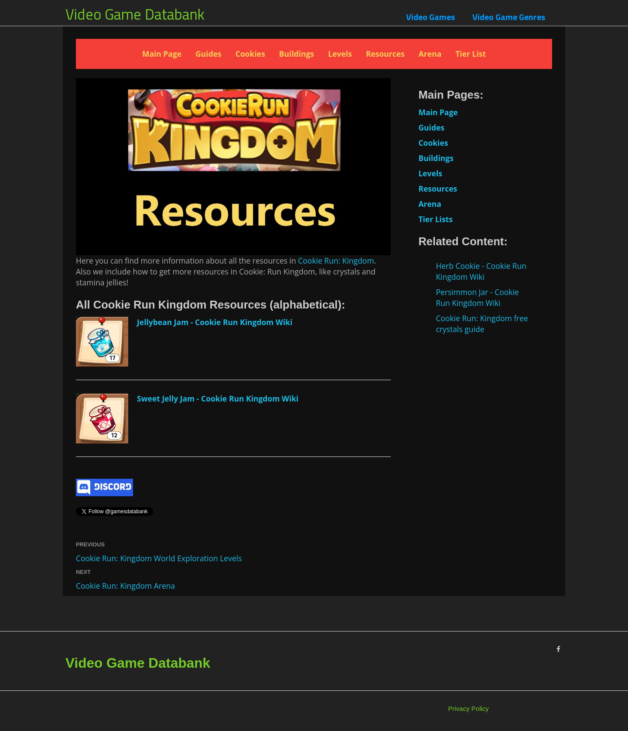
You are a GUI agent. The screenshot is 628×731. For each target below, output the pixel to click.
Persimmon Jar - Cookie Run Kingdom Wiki (477, 297)
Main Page (161, 53)
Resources (385, 53)
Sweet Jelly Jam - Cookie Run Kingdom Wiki (217, 398)
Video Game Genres (508, 17)
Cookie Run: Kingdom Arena (125, 585)
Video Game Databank (135, 14)
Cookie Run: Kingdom (336, 260)
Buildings (296, 53)
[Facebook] (558, 649)
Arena (430, 53)
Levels (340, 53)
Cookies (250, 53)
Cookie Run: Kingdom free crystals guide (482, 323)
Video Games (430, 17)
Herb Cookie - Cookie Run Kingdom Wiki (481, 271)
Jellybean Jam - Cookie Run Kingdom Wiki (215, 322)
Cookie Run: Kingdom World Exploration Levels (159, 558)
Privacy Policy (468, 708)
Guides (208, 53)
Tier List (470, 53)
